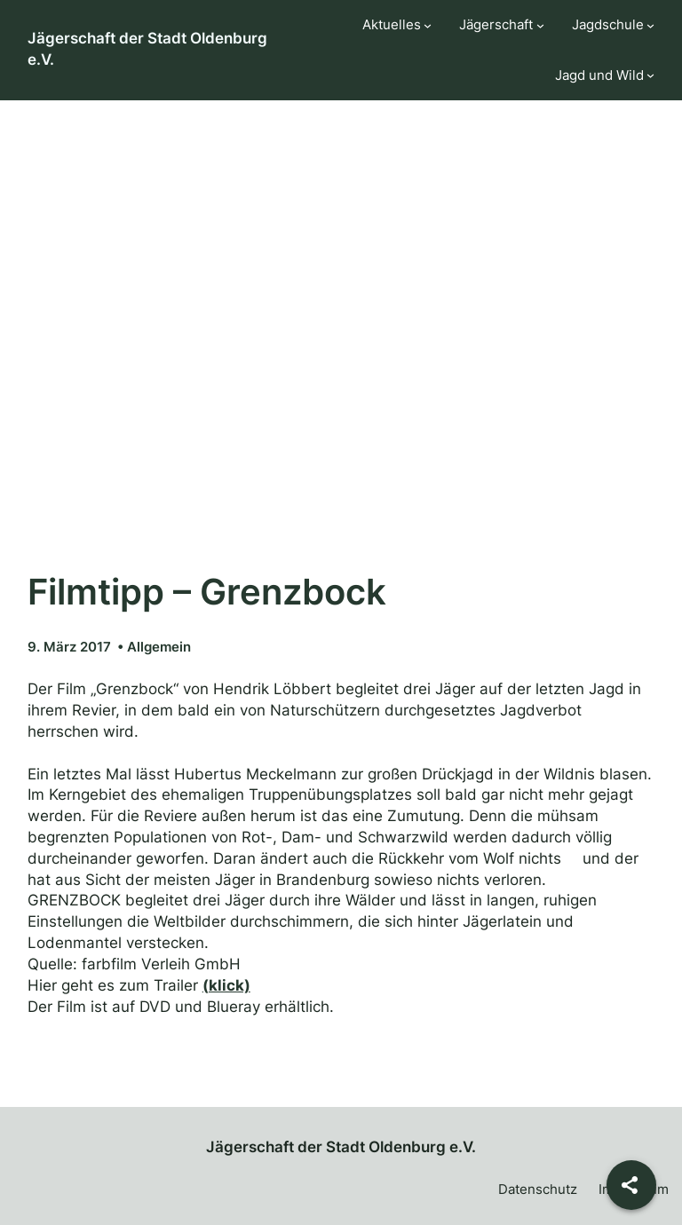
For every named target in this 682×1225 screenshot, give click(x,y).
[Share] (631, 1185)
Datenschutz (537, 1189)
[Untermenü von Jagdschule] (650, 25)
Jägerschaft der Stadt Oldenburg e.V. (341, 1147)
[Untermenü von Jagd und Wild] (650, 75)
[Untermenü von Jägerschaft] (540, 25)
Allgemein (159, 646)
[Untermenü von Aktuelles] (428, 25)
